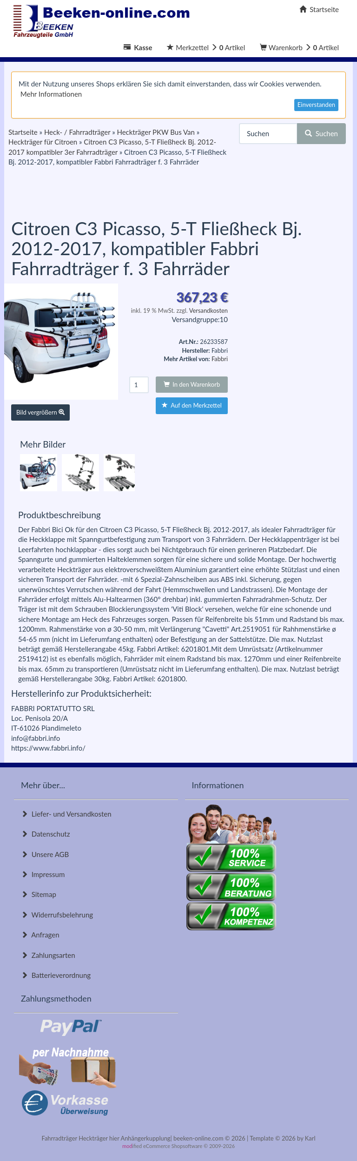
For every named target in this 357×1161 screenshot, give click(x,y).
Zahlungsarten (48, 955)
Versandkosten (208, 310)
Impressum (43, 874)
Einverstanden (316, 104)
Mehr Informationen (51, 94)
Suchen (321, 133)
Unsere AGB (45, 854)
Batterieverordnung (56, 975)
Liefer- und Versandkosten (66, 814)
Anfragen (40, 934)
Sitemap (38, 894)
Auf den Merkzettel (192, 405)
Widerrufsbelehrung (57, 914)
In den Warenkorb (192, 384)
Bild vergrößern (40, 412)
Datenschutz (45, 834)
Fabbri (220, 359)
